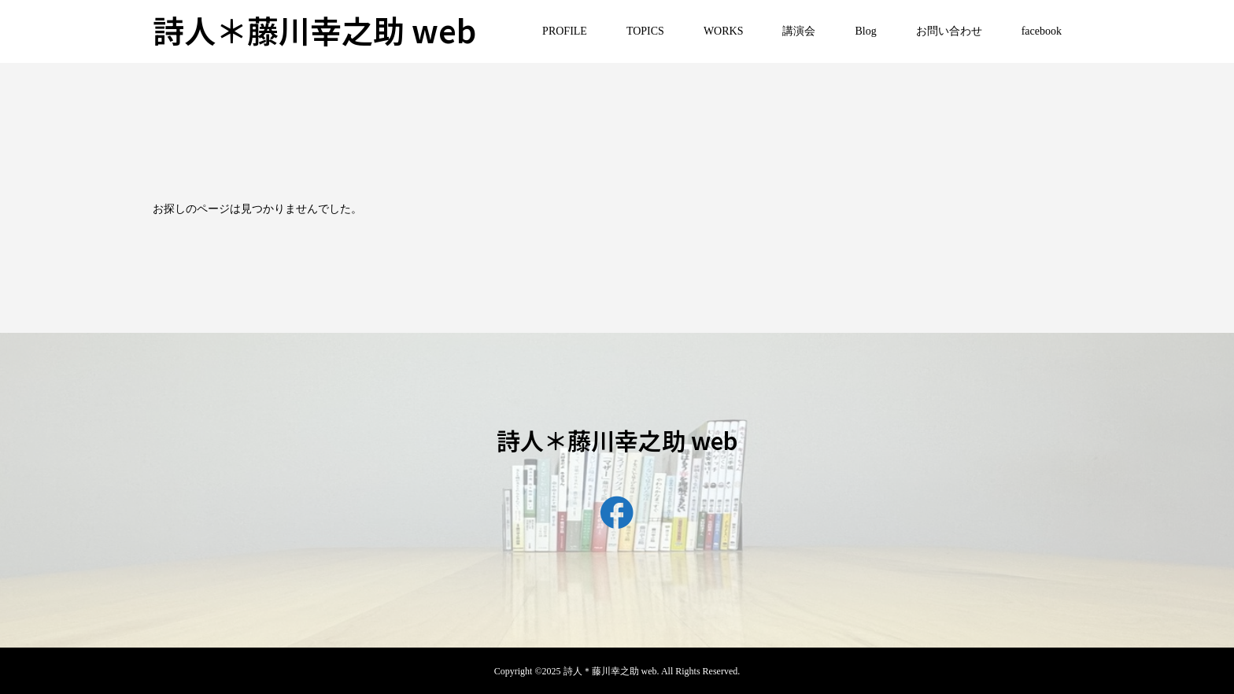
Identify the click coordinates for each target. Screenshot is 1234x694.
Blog (865, 31)
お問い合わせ (949, 31)
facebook (1042, 31)
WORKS (724, 31)
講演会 (798, 31)
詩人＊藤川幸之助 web (314, 30)
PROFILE (564, 31)
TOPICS (645, 31)
